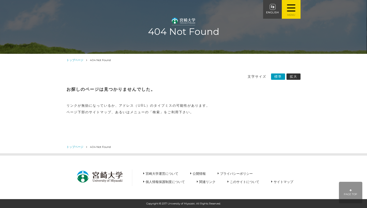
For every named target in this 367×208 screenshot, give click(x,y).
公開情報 (199, 174)
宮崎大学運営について (162, 174)
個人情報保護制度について (165, 182)
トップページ (74, 60)
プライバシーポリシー (236, 174)
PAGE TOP (350, 192)
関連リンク (207, 182)
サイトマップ (283, 182)
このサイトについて (244, 182)
